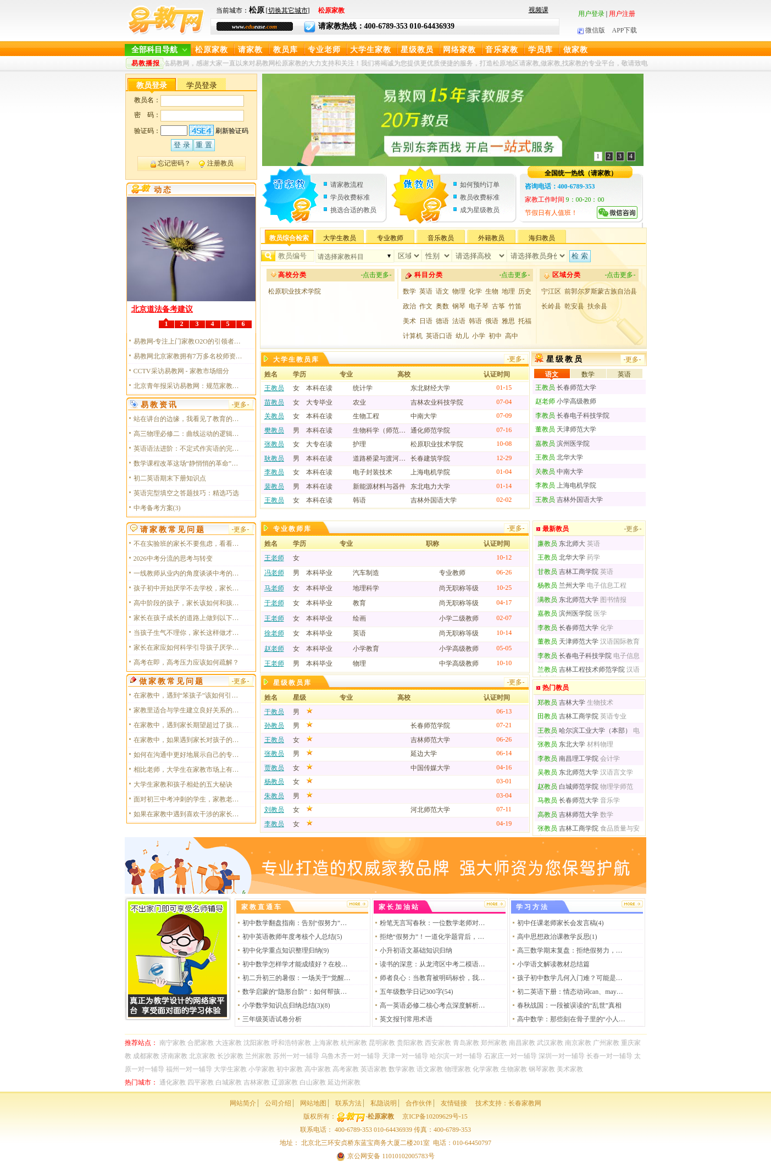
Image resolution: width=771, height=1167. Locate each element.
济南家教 (174, 1056)
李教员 (274, 472)
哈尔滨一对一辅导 (456, 1056)
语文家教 (430, 1069)
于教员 (274, 712)
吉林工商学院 (567, 572)
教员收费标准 (480, 197)
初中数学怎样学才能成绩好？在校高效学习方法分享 (297, 964)
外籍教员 (491, 238)
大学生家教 (370, 50)
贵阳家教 (410, 1043)
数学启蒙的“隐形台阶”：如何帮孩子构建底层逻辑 (297, 991)
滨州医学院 (562, 443)
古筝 (498, 306)
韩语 (475, 321)
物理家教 (458, 1069)
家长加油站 (399, 907)
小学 (478, 336)
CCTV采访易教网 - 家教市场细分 (181, 371)
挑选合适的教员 (353, 210)
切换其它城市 (288, 10)
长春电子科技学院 (572, 415)
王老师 (274, 558)
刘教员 (274, 810)
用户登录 (591, 14)
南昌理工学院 (567, 758)
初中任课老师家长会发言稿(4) (560, 923)
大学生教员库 (296, 359)
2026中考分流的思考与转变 (173, 558)
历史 (524, 291)
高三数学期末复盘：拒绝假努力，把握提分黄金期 (572, 950)
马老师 (274, 588)
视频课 (538, 10)
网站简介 (243, 1103)
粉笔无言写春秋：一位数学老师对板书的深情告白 (435, 923)
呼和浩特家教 (291, 1043)
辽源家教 (284, 1082)
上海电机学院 (565, 485)
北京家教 (202, 1056)
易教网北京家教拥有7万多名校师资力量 (188, 356)
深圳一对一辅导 (562, 1056)
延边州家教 (344, 1082)
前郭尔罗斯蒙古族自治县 (600, 291)
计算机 (413, 336)
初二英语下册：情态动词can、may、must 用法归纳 (572, 991)
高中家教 (317, 1069)
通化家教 (172, 1082)
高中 (511, 336)
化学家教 (486, 1069)
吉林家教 (256, 1082)
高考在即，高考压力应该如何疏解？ (186, 662)
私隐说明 (383, 1103)
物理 (458, 291)
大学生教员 (339, 238)
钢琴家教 (542, 1069)
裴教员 (274, 486)
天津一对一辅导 (405, 1056)
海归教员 (542, 238)
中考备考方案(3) (157, 508)
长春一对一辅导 (609, 1056)
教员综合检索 (289, 238)
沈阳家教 (256, 1043)
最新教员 (555, 529)
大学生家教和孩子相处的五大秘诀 (183, 784)
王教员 (274, 388)
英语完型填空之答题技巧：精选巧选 (186, 493)
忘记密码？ (174, 163)
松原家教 (211, 50)
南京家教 (578, 1043)
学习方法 (532, 907)
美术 (409, 321)
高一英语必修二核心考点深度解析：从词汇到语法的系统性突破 (435, 1005)
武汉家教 (550, 1043)
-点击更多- (376, 275)
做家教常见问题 (171, 681)
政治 (409, 306)
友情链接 (454, 1103)
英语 (425, 291)
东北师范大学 (567, 600)
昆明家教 (382, 1043)
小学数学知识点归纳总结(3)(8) (286, 1005)
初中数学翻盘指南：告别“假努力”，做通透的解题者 (297, 923)
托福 (524, 321)
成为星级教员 (480, 210)
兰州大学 (561, 585)
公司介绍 (278, 1103)
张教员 (274, 444)
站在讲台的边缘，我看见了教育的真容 (188, 419)
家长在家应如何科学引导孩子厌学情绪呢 (188, 647)
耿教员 (274, 458)
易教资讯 (159, 405)
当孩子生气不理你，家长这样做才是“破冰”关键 (188, 633)
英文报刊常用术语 (406, 1019)
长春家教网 (524, 1103)
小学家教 (261, 1069)
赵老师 (274, 648)
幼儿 (462, 336)
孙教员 (274, 725)
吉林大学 (561, 702)
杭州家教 (354, 1043)
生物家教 (514, 1069)
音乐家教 (501, 50)
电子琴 (479, 306)
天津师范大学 (565, 429)
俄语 (491, 321)
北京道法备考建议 (162, 309)
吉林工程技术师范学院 (581, 669)
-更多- (516, 359)
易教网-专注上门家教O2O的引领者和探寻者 (188, 341)
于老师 (274, 603)
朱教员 (274, 796)
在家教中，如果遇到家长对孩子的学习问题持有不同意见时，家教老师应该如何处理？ (188, 740)
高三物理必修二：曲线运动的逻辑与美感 (188, 434)
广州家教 (606, 1043)
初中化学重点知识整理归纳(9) (285, 950)
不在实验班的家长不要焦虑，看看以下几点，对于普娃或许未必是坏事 (188, 543)
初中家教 (289, 1069)
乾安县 (574, 306)
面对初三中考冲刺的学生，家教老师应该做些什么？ (188, 799)
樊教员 (274, 430)
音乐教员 (441, 238)
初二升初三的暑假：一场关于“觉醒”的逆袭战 (297, 978)
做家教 (575, 50)
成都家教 (146, 1056)
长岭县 (551, 306)
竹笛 (515, 306)
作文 (425, 306)
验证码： (147, 131)
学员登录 (201, 85)
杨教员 (274, 782)
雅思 (508, 321)
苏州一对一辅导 (296, 1056)
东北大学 (561, 744)
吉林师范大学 (567, 814)
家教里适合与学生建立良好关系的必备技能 (188, 710)
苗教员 (274, 402)
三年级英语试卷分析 (272, 1019)
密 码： (147, 115)
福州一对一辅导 (189, 1069)
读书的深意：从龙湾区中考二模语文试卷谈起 (435, 964)
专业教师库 (292, 529)
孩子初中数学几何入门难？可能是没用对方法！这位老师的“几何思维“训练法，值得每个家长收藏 (572, 978)
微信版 (591, 30)
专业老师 (324, 50)
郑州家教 (494, 1043)
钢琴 (458, 306)
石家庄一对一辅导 (510, 1056)
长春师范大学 (565, 387)
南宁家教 (172, 1043)
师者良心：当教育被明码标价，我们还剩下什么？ (435, 978)
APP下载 (624, 30)
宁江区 (551, 291)
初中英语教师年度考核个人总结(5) (292, 937)
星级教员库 (292, 683)
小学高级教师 (565, 401)
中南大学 (559, 471)
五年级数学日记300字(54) (416, 991)
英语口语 (439, 336)
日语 (425, 321)
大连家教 (228, 1043)
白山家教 (312, 1082)
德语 (442, 321)
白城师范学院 (567, 786)
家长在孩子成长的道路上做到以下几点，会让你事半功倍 (188, 618)
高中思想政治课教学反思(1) (557, 937)
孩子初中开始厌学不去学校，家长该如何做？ (188, 588)
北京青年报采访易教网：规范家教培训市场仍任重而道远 (188, 386)
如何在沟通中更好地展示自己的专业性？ (188, 755)
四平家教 (200, 1082)
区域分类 (566, 275)
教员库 (285, 50)
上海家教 (326, 1043)
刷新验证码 (231, 131)
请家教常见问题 (173, 530)
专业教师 (390, 238)
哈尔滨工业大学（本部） (584, 730)
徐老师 (274, 633)
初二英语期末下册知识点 (170, 478)
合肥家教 (200, 1043)
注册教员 (220, 163)
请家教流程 (346, 185)
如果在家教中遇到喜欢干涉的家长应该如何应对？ (188, 814)
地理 (508, 291)
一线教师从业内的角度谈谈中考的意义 (188, 573)
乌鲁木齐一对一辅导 (350, 1056)
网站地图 (313, 1103)
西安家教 (438, 1043)
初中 (495, 336)
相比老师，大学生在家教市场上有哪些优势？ (188, 769)
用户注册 (622, 14)
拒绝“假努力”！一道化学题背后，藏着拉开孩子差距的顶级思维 (435, 937)
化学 (475, 291)
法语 (458, 321)
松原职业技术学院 (294, 291)
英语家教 (373, 1069)
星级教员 (417, 50)
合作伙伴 (419, 1103)
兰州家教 (258, 1056)
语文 (442, 291)
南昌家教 (522, 1043)
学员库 (540, 50)
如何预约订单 (480, 185)
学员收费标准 (350, 197)
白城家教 (228, 1082)
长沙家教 (230, 1056)
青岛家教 (466, 1043)
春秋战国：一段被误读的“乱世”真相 (569, 1005)
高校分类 (292, 275)
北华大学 (559, 457)
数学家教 (402, 1069)
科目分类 (428, 275)
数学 (409, 291)
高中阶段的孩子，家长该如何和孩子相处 (188, 603)
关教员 (274, 416)
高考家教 (345, 1069)
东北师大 (561, 543)
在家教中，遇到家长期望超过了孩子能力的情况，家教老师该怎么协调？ (188, 725)
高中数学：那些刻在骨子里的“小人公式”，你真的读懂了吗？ (572, 1019)
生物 (491, 291)
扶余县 (597, 306)
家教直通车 (261, 907)
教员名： (147, 100)
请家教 (250, 50)
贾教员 (274, 768)
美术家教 (570, 1069)
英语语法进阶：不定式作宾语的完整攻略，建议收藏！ (188, 448)
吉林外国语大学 (569, 500)
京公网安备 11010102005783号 (385, 1156)
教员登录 (151, 85)
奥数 (442, 306)
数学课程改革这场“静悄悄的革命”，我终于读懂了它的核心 (188, 463)
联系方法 (348, 1103)
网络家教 (459, 50)
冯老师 (274, 573)
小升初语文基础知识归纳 (416, 950)
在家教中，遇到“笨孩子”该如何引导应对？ (188, 695)
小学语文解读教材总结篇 (553, 964)
